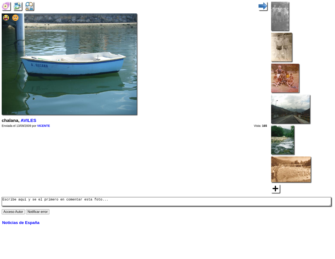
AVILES (28, 120)
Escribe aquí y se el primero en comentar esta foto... (166, 202)
